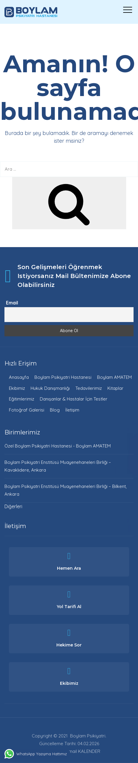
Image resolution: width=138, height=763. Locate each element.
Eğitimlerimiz (21, 399)
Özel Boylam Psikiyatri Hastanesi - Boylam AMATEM (57, 446)
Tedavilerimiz (88, 388)
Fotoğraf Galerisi (26, 410)
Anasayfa (19, 377)
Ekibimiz (17, 388)
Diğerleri (13, 506)
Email (12, 303)
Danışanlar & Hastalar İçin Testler (73, 399)
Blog (55, 410)
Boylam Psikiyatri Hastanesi (62, 377)
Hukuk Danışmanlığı (50, 388)
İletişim (72, 410)
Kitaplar (115, 388)
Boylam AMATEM (114, 377)
